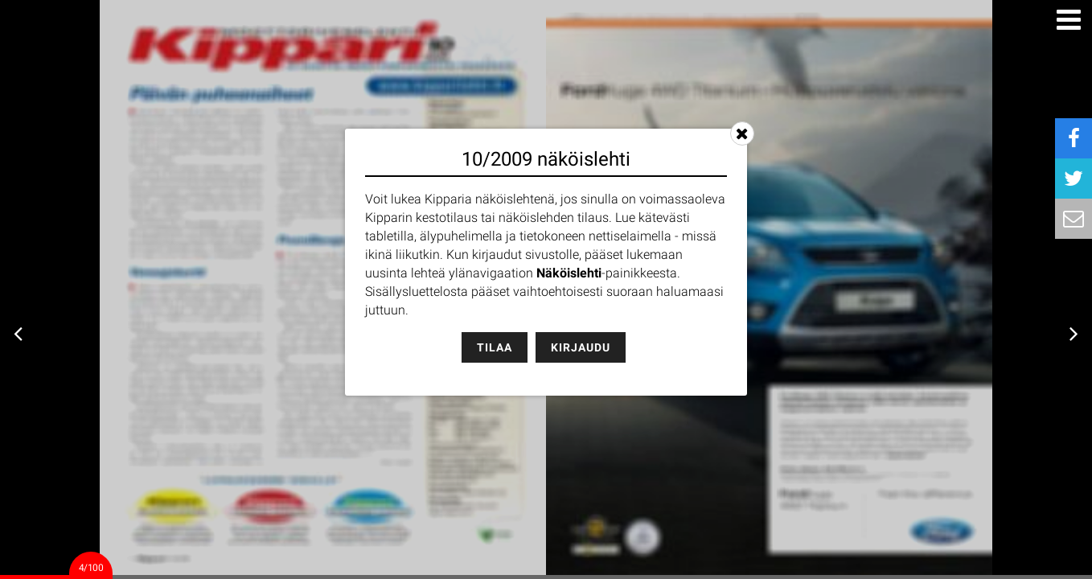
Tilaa (494, 347)
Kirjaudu (580, 347)
